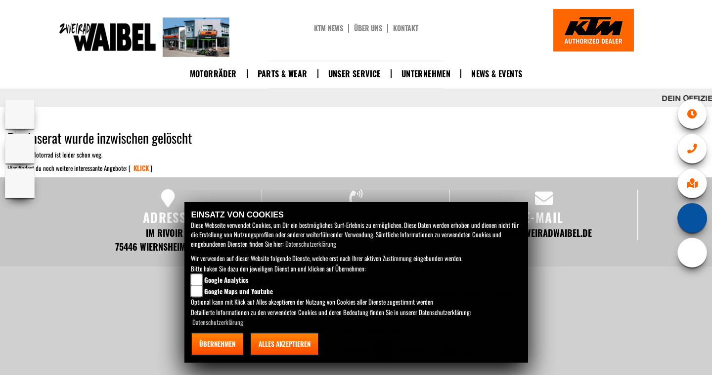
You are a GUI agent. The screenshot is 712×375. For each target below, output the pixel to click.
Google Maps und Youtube (238, 291)
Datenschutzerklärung (310, 244)
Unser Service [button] (354, 73)
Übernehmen (217, 344)
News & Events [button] (496, 73)
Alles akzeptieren (285, 344)
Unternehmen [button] (425, 73)
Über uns (368, 28)
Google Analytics (226, 280)
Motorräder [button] (213, 73)
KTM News (328, 28)
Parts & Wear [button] (283, 73)
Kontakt (405, 28)
